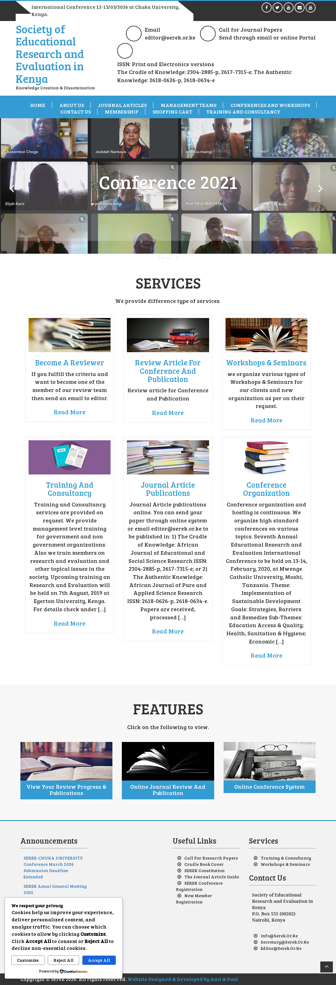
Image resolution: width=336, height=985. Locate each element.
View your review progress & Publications (66, 790)
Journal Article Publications (168, 488)
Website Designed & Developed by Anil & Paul (182, 979)
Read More (69, 411)
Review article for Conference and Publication (168, 370)
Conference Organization (266, 488)
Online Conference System (269, 786)
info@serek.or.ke (279, 936)
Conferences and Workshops (270, 105)
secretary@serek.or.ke (285, 942)
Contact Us (75, 112)
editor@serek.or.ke (281, 948)
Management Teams (188, 105)
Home (37, 105)
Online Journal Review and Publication (167, 790)
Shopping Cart (172, 112)
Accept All (99, 960)
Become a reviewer (69, 362)
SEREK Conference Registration (199, 886)
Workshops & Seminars (266, 362)
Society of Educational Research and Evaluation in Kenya (50, 53)
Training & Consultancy (286, 858)
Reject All (63, 960)
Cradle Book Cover (204, 864)
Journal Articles (122, 105)
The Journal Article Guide (211, 877)
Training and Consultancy (243, 112)
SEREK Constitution (204, 870)
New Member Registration (194, 898)
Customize (28, 960)
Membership (121, 112)
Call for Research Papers (211, 858)
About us (71, 105)
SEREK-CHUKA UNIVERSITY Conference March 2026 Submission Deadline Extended (53, 867)
